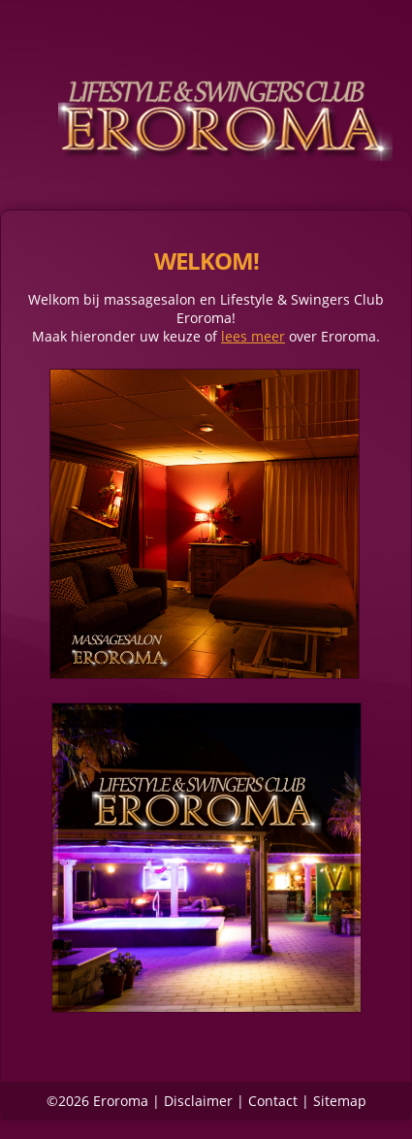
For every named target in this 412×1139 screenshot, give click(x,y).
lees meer (253, 336)
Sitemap (339, 1100)
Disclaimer (198, 1100)
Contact (273, 1100)
